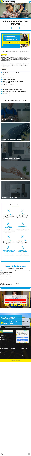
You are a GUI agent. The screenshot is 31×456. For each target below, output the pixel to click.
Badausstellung (2, 353)
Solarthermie (12, 352)
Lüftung (22, 346)
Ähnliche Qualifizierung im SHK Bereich (6, 280)
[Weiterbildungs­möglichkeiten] (1, 84)
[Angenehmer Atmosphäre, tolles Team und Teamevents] (1, 90)
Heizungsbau (12, 346)
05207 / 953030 (8, 322)
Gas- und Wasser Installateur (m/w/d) (6, 276)
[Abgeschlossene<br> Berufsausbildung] (8, 223)
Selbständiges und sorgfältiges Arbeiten (22, 251)
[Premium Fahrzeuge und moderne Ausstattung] (1, 86)
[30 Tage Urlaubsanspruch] (1, 76)
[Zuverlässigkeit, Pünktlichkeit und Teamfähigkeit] (8, 236)
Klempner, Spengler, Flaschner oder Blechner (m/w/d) (8, 278)
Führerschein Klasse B (22, 226)
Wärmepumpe (12, 350)
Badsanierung (2, 346)
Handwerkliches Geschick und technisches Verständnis (9, 251)
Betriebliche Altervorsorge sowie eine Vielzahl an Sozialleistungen (13, 82)
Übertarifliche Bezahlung (8, 74)
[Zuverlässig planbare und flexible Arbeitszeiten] (1, 88)
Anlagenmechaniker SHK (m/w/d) (5, 275)
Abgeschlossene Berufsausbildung (8, 227)
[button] (30, 1)
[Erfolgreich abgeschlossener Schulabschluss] (22, 210)
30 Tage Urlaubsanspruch (8, 76)
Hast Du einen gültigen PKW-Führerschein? (6, 281)
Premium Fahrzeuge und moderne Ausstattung (12, 86)
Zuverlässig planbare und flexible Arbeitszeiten (12, 88)
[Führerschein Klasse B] (22, 223)
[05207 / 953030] (2, 323)
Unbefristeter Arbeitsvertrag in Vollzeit (11, 72)
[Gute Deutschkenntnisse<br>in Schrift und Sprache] (8, 210)
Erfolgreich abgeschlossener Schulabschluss (22, 213)
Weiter (15, 287)
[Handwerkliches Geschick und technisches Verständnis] (8, 247)
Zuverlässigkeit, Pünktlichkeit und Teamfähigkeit (9, 239)
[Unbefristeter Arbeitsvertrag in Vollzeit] (1, 72)
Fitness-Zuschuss (6, 93)
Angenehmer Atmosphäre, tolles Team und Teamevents (14, 91)
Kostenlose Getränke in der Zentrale (10, 95)
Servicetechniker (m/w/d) (4, 279)
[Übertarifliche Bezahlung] (1, 74)
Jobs (21, 353)
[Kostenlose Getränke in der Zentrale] (1, 95)
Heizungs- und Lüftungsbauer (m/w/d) (6, 277)
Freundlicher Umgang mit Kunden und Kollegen (22, 239)
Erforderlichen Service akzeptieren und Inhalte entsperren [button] (22, 339)
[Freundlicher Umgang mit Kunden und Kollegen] (22, 236)
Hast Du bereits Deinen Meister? (20, 281)
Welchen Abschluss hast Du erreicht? (5, 274)
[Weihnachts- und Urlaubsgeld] (1, 78)
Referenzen (22, 349)
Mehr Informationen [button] (22, 335)
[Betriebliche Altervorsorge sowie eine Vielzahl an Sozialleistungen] (1, 80)
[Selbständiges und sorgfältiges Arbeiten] (22, 247)
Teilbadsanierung (2, 350)
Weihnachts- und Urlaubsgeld (9, 78)
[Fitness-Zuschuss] (1, 93)
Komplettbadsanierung (3, 349)
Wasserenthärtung (2, 352)
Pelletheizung (12, 349)
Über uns (22, 352)
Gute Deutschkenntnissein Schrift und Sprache (9, 213)
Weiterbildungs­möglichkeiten (9, 84)
